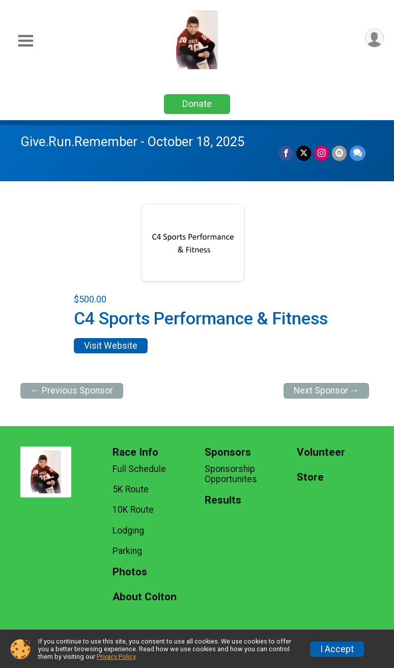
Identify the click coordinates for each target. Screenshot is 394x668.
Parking (127, 551)
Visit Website (110, 346)
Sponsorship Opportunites (231, 474)
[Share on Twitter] (303, 153)
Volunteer (321, 452)
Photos (129, 572)
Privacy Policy (116, 656)
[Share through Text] (357, 153)
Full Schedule (139, 469)
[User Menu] (374, 38)
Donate (197, 103)
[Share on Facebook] (285, 153)
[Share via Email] (339, 153)
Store (310, 477)
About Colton (144, 597)
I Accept (337, 649)
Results (223, 500)
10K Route (133, 510)
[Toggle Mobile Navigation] (25, 41)
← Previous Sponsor (72, 390)
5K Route (130, 489)
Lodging (128, 530)
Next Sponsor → (326, 390)
